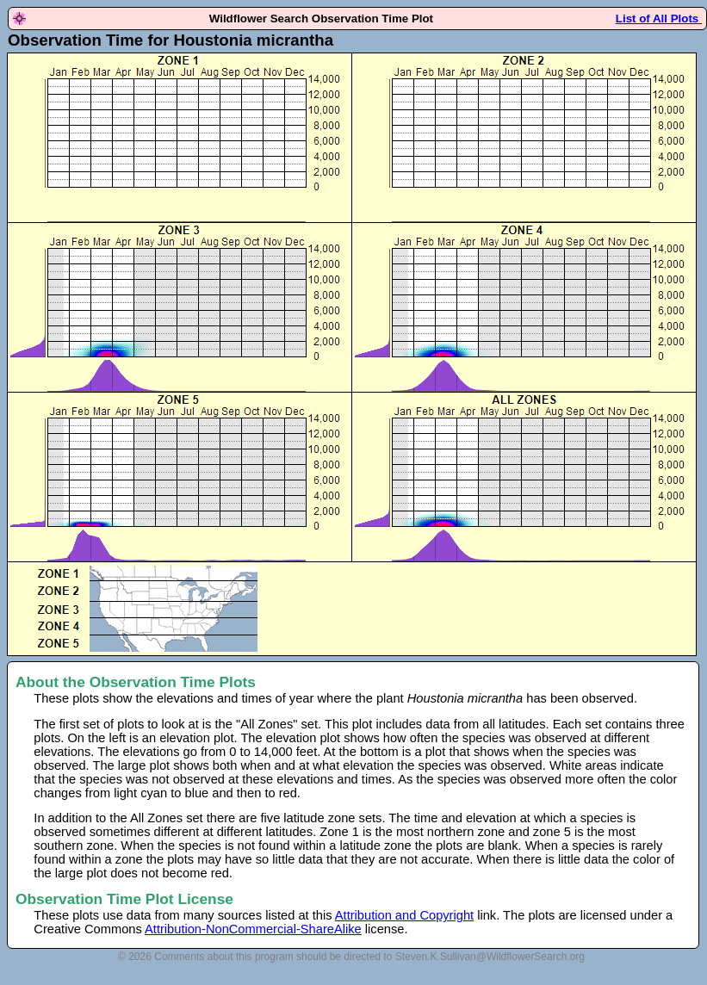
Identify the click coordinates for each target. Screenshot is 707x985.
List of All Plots (659, 18)
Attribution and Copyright (404, 915)
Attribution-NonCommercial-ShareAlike (253, 929)
